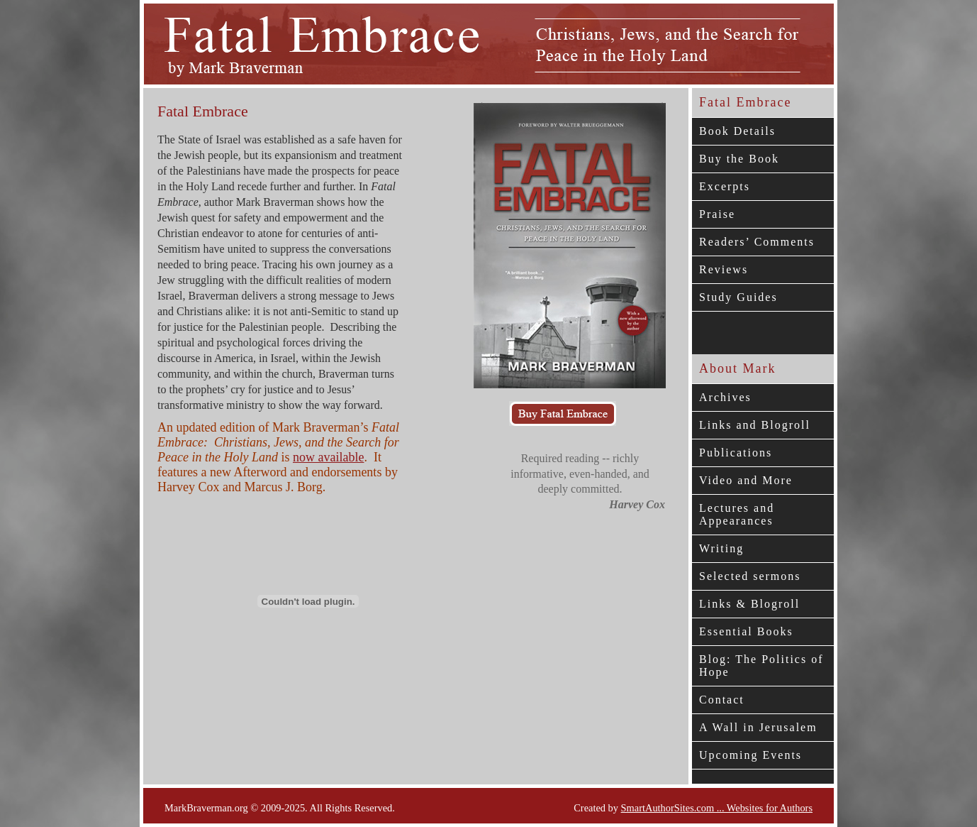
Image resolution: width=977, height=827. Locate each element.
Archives (725, 397)
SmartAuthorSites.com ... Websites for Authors (717, 808)
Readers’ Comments (757, 242)
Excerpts (724, 186)
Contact (721, 700)
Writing (721, 548)
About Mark (737, 368)
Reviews (723, 269)
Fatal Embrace (745, 102)
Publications (735, 453)
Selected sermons (750, 576)
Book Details (737, 131)
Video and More (746, 480)
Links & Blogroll (749, 604)
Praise (717, 214)
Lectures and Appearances (736, 514)
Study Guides (738, 297)
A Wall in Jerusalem (758, 727)
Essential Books (746, 631)
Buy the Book (739, 159)
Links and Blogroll (754, 425)
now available (328, 457)
